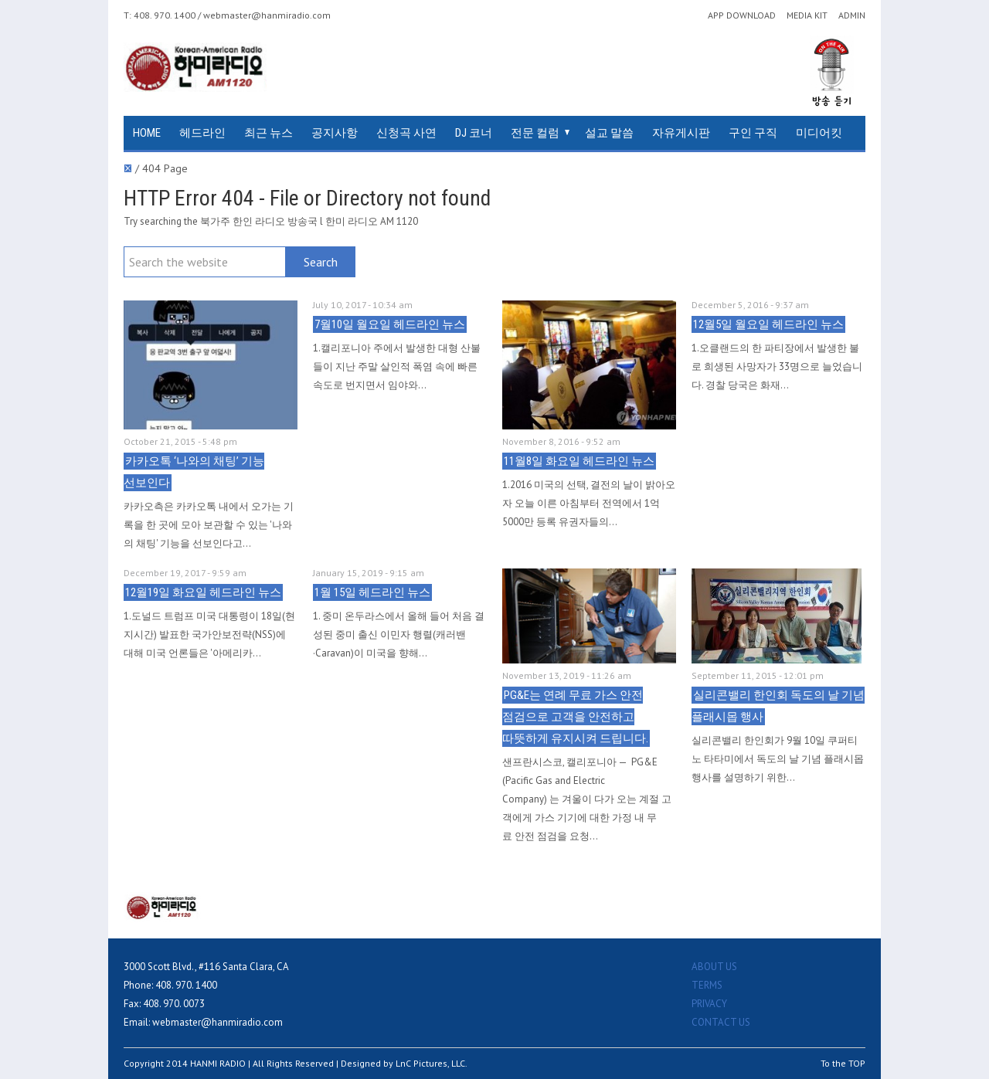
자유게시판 (681, 133)
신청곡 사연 (406, 133)
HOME (147, 133)
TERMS (707, 985)
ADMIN (851, 15)
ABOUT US (714, 966)
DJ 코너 (473, 133)
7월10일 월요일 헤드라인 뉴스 (389, 324)
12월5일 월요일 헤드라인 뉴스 (768, 324)
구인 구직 (753, 133)
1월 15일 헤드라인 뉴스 (372, 592)
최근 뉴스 (268, 133)
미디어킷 (819, 133)
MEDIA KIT (807, 15)
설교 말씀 (609, 133)
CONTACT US (721, 1022)
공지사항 (334, 133)
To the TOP (843, 1063)
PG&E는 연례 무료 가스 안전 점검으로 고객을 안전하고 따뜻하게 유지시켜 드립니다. (575, 716)
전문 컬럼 (535, 133)
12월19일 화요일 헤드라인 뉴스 (203, 592)
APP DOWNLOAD (742, 15)
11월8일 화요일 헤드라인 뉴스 (579, 461)
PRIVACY (709, 1003)
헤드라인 (202, 133)
